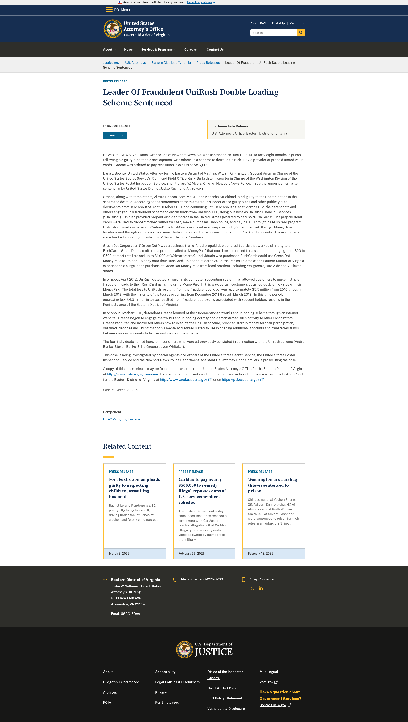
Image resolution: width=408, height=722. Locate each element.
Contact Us (297, 23)
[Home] (137, 37)
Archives (110, 692)
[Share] (115, 135)
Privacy (161, 692)
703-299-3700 (211, 579)
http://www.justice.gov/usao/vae (132, 374)
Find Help (278, 23)
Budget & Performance (121, 682)
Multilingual (269, 672)
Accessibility (165, 672)
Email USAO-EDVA (125, 614)
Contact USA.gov (276, 705)
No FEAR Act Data (221, 688)
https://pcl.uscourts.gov (243, 380)
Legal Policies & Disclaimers (177, 682)
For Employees (167, 703)
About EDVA (258, 23)
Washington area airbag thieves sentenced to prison (272, 485)
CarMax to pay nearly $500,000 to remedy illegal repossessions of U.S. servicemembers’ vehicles (202, 491)
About (108, 672)
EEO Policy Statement (224, 698)
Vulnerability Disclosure (226, 709)
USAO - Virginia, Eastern (121, 419)
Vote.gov (269, 682)
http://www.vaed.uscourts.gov (186, 380)
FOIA (107, 703)
